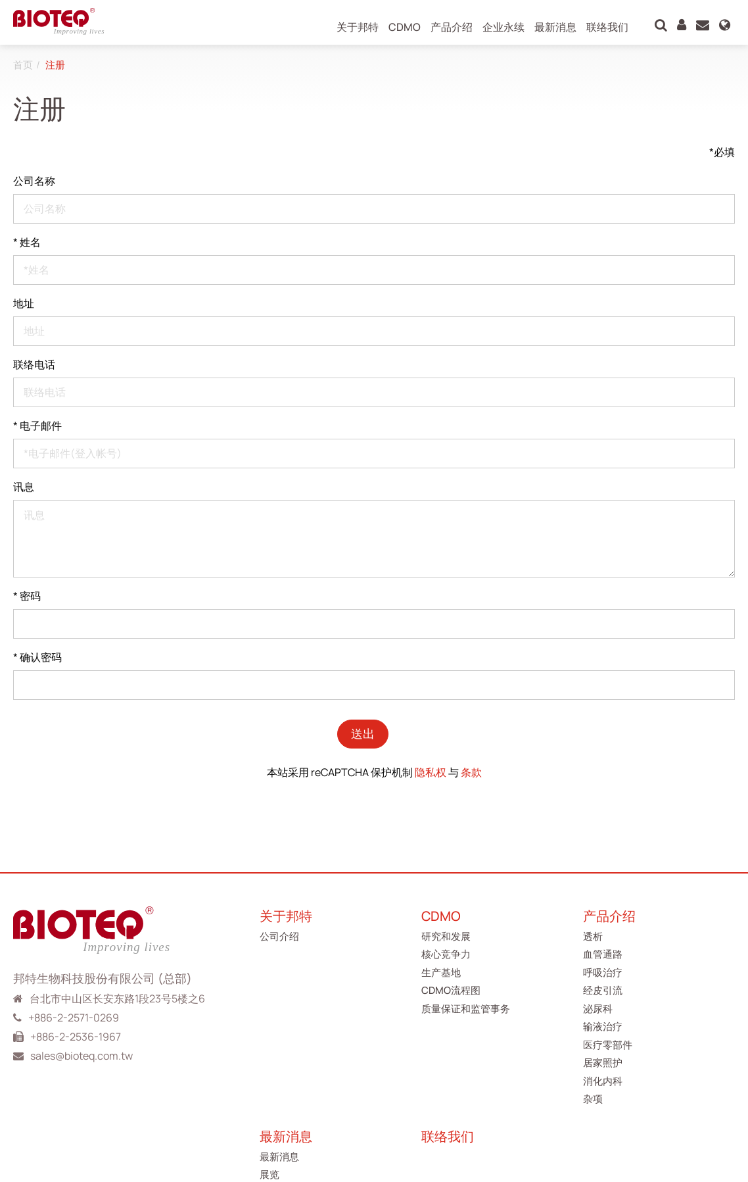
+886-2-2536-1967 (75, 1036)
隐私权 (430, 772)
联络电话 (34, 364)
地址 (23, 303)
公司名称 (34, 181)
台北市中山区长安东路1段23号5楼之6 (117, 998)
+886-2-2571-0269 (73, 1017)
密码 (27, 596)
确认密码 (37, 657)
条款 (471, 772)
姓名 (27, 242)
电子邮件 (37, 425)
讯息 (23, 487)
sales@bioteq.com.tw (81, 1055)
